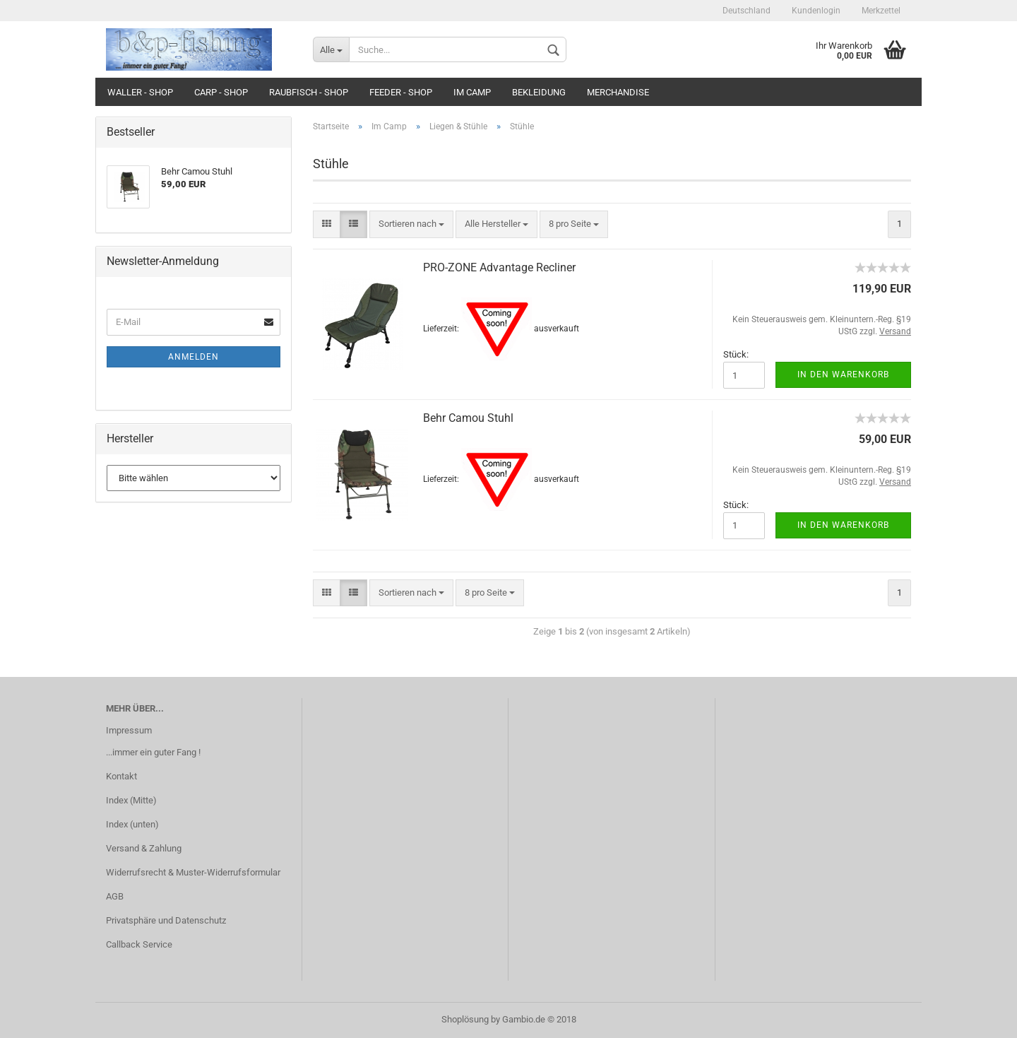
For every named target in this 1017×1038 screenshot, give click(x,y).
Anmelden (193, 357)
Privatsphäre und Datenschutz (166, 920)
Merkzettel (881, 11)
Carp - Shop (221, 92)
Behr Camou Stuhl (468, 418)
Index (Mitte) (131, 800)
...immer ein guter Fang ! (153, 752)
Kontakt (121, 776)
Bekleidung (539, 92)
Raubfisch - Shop (308, 92)
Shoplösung (465, 1019)
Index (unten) (132, 824)
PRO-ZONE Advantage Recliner (499, 267)
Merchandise (618, 92)
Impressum (129, 730)
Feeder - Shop (400, 92)
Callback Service (139, 944)
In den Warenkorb (843, 374)
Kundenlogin (816, 11)
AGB (115, 896)
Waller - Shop (140, 92)
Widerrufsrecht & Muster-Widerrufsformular (193, 872)
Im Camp (472, 92)
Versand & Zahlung (144, 848)
